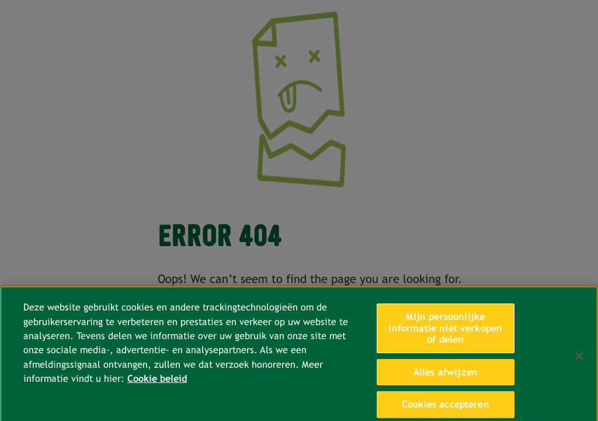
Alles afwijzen (445, 375)
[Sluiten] (579, 360)
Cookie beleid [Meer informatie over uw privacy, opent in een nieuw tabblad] (157, 382)
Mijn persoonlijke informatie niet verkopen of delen (445, 332)
